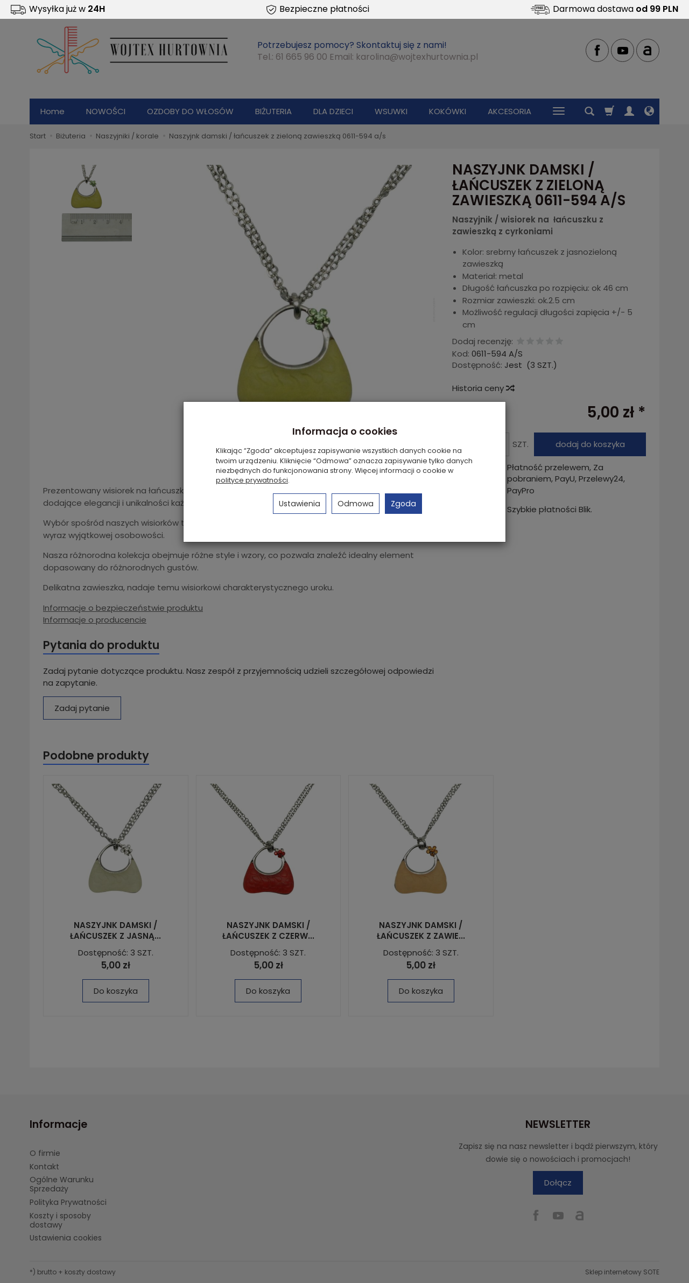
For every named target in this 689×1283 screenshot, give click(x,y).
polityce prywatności (252, 480)
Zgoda (403, 503)
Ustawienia (299, 503)
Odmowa (356, 503)
